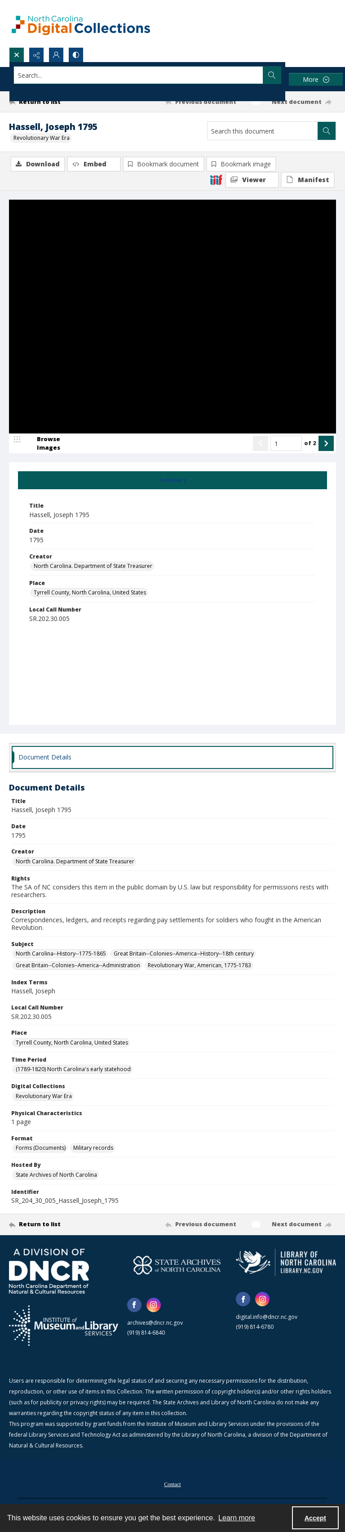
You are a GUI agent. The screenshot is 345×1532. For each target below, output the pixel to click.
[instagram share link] (153, 1305)
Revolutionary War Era (41, 138)
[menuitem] (172, 1483)
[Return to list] (51, 101)
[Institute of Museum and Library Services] (63, 1325)
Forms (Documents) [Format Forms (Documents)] (41, 1148)
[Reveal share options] (36, 55)
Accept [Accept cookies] (315, 1518)
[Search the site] (138, 75)
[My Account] (56, 55)
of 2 (310, 443)
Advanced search (36, 91)
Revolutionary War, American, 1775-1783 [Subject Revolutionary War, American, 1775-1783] (199, 965)
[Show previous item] (260, 443)
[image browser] (42, 443)
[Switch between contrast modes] (76, 55)
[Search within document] (327, 131)
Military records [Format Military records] (93, 1148)
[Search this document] (263, 131)
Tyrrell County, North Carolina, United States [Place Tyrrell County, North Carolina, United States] (90, 592)
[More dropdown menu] (316, 79)
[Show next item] (326, 443)
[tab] (172, 480)
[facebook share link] (134, 1305)
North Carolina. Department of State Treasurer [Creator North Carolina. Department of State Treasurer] (93, 566)
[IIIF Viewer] (252, 180)
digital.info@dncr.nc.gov (266, 1317)
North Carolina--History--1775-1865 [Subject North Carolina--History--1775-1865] (61, 953)
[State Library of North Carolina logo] (286, 1262)
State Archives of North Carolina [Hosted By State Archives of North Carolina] (56, 1175)
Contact (172, 1484)
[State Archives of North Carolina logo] (177, 1265)
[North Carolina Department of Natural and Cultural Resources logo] (49, 1271)
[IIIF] (216, 179)
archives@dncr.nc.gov (155, 1323)
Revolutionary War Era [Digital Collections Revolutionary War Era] (44, 1096)
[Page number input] (286, 443)
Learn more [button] (236, 1518)
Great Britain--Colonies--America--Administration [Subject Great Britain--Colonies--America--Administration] (78, 965)
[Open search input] (16, 55)
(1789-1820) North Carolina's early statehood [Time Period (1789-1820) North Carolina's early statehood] (73, 1069)
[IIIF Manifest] (308, 180)
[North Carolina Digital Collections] (81, 23)
